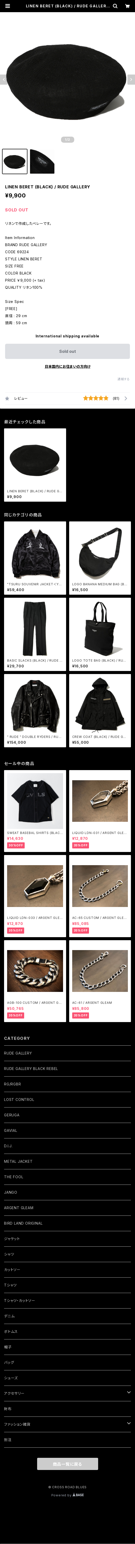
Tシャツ (10, 1285)
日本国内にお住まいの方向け (68, 366)
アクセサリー (14, 1393)
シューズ (11, 1378)
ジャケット (12, 1239)
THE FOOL (13, 1177)
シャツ (9, 1254)
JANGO (10, 1192)
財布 (8, 1409)
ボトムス (11, 1331)
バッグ (9, 1362)
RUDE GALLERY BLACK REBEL (31, 1068)
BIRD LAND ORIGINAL (23, 1223)
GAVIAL (10, 1130)
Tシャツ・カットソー (19, 1300)
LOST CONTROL (19, 1099)
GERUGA (12, 1115)
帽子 (8, 1347)
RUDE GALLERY (18, 1053)
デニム (9, 1316)
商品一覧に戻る (67, 1464)
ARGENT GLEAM (19, 1208)
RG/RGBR (12, 1084)
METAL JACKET (18, 1161)
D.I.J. (8, 1146)
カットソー (12, 1269)
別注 (8, 1440)
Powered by (67, 1495)
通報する (123, 379)
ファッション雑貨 (17, 1424)
